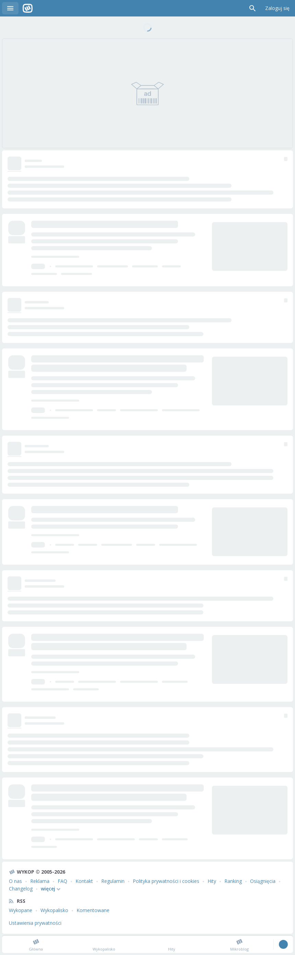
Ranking (233, 881)
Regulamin (113, 881)
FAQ (62, 881)
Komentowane (92, 910)
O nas (15, 881)
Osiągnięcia (262, 881)
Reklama (39, 881)
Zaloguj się (277, 8)
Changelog (21, 888)
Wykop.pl (28, 8)
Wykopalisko (54, 910)
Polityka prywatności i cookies (166, 881)
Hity (212, 881)
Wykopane (20, 910)
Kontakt (84, 881)
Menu (10, 8)
